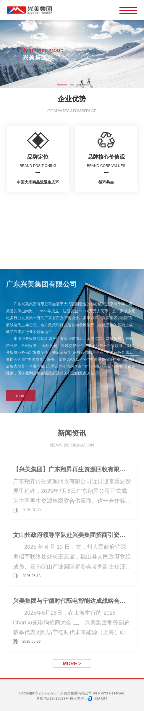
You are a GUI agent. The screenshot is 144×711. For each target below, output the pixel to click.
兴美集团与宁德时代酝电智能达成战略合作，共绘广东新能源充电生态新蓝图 (72, 600)
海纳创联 (100, 699)
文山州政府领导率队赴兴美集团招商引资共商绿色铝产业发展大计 (72, 534)
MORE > (72, 663)
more (19, 395)
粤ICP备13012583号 (52, 699)
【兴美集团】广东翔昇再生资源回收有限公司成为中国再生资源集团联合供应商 (72, 469)
